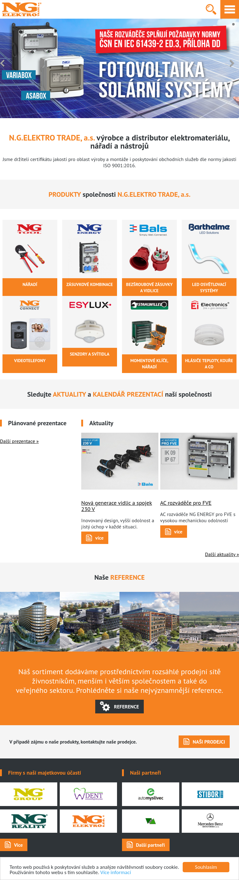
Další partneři (150, 845)
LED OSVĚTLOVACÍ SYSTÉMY (209, 287)
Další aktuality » (222, 554)
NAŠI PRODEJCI (209, 742)
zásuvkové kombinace (89, 284)
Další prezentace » (19, 441)
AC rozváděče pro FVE (186, 502)
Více (18, 845)
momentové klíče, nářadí (149, 364)
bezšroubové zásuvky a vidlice (149, 287)
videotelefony (29, 360)
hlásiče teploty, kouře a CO (209, 364)
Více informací (115, 872)
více (99, 538)
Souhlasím (206, 867)
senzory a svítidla (89, 354)
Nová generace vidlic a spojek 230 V (116, 506)
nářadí (29, 284)
